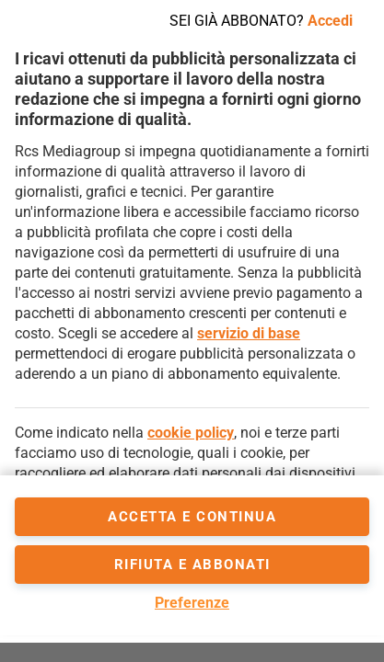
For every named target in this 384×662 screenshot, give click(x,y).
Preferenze (192, 602)
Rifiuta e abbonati (192, 564)
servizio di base (248, 333)
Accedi (330, 20)
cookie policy (190, 432)
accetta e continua (192, 516)
